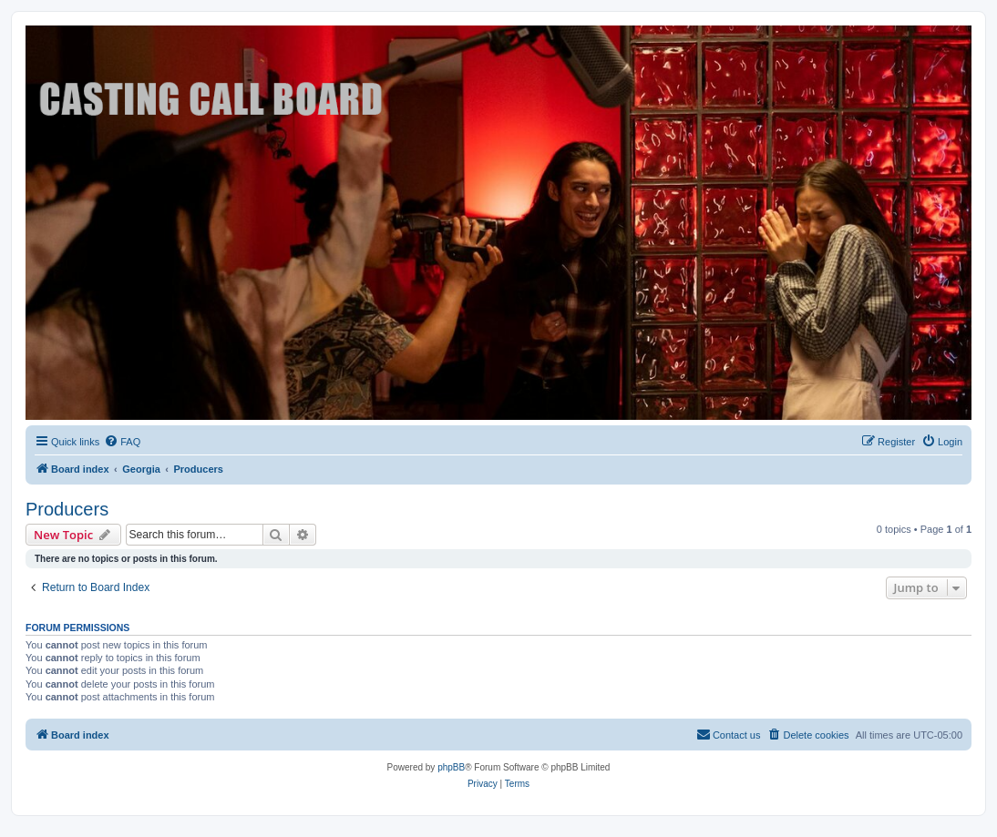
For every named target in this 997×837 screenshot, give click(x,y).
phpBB (451, 767)
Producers (67, 509)
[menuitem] (122, 442)
